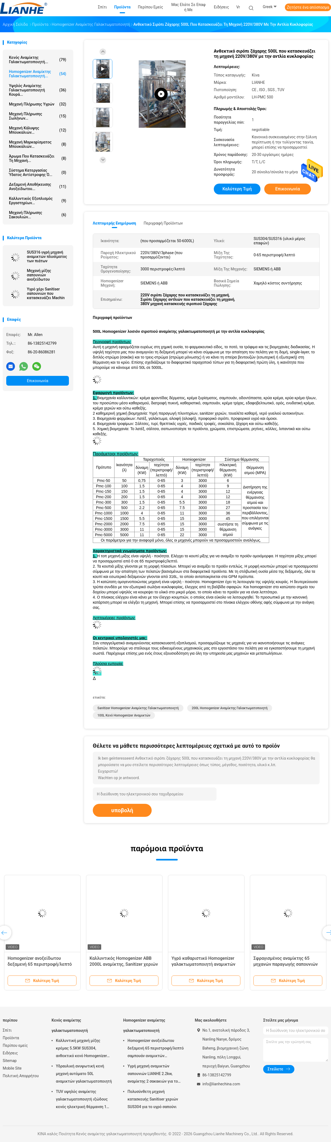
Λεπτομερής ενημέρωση (114, 223)
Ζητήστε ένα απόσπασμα (308, 7)
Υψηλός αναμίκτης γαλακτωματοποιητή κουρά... (37, 90)
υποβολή (122, 810)
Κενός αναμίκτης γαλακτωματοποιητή (70, 1025)
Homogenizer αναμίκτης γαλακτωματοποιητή (144, 1025)
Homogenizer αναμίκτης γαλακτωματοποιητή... (37, 73)
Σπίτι (7, 1030)
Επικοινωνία (37, 381)
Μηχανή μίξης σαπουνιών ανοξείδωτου (39, 274)
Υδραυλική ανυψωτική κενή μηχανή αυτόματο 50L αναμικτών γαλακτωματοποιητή (84, 1073)
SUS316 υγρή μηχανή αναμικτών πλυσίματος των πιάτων (47, 256)
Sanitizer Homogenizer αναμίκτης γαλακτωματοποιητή (138, 708)
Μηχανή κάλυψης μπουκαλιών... (37, 130)
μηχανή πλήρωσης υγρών (37, 104)
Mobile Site (12, 1068)
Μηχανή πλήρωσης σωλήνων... (37, 116)
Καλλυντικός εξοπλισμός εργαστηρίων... (37, 200)
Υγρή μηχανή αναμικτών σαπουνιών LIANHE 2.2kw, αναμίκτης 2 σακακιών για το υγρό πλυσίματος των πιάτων (153, 1074)
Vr (238, 7)
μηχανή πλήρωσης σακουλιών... (37, 214)
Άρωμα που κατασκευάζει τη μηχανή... (37, 158)
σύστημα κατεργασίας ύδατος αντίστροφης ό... (37, 172)
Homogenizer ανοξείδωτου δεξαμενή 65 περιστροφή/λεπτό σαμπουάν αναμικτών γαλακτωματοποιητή (156, 1049)
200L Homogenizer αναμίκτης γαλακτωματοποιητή (230, 708)
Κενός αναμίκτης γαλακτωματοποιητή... (37, 59)
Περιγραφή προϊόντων (163, 223)
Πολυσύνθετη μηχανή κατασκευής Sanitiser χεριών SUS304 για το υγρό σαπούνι (153, 1099)
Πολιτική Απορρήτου (21, 1076)
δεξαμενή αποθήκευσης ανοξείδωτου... (37, 186)
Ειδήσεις (10, 1053)
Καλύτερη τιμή (237, 188)
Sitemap (10, 1060)
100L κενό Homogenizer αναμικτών (123, 715)
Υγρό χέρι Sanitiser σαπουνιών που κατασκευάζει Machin (46, 293)
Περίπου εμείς (15, 1045)
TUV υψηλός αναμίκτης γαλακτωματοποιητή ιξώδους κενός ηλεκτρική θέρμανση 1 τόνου (82, 1100)
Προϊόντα (11, 1038)
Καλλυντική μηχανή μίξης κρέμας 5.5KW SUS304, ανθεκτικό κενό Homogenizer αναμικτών (81, 1049)
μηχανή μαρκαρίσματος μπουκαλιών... (37, 144)
